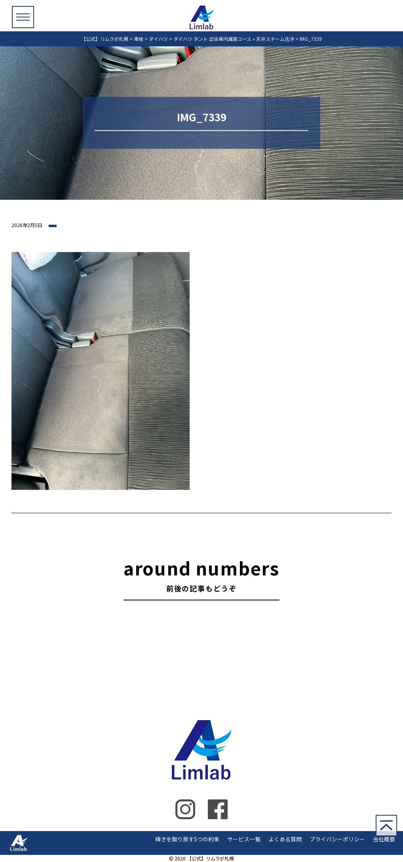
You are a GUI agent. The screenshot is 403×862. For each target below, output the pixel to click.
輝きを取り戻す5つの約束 (187, 839)
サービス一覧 (243, 839)
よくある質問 (285, 839)
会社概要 (384, 839)
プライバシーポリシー (337, 839)
